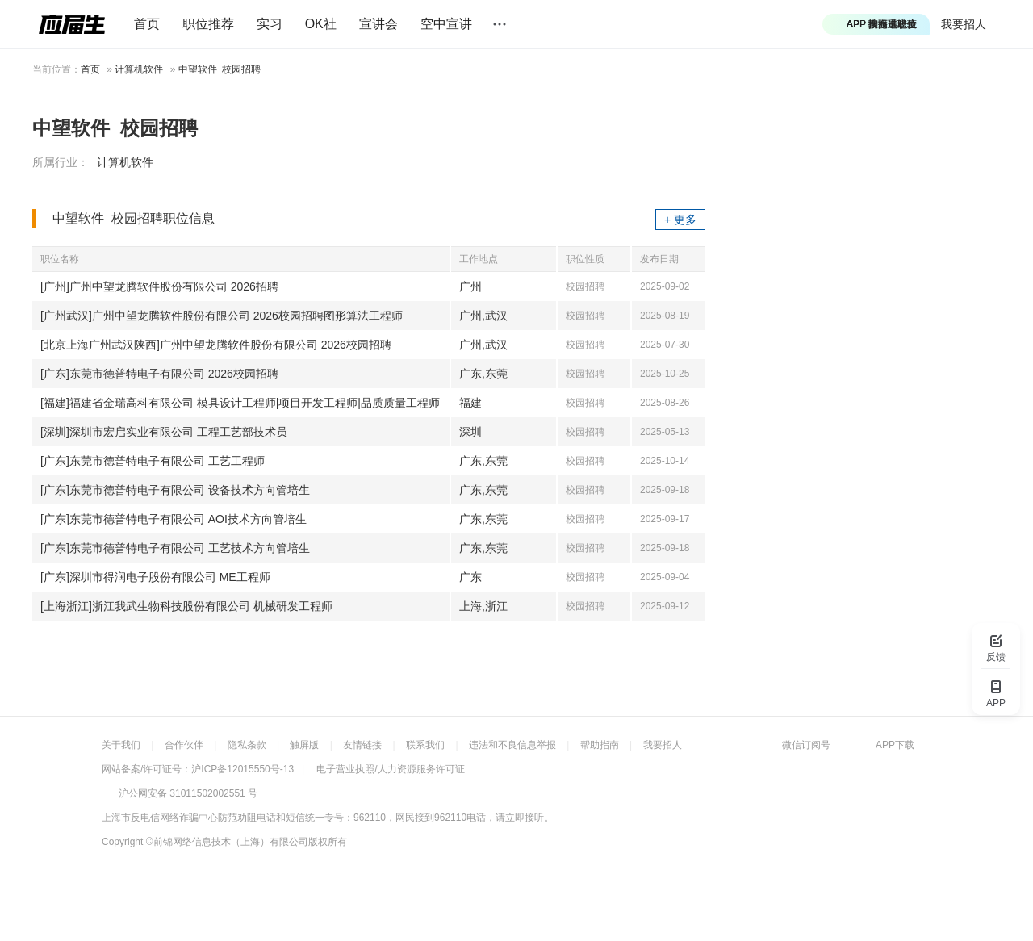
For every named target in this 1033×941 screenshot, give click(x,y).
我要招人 (963, 24)
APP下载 (895, 745)
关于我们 (121, 745)
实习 (269, 24)
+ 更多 (680, 219)
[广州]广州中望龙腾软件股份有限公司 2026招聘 (159, 286)
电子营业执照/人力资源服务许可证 (390, 769)
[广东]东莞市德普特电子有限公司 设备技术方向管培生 (175, 489)
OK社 (321, 24)
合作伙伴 (184, 745)
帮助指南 (599, 745)
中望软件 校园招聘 (219, 69)
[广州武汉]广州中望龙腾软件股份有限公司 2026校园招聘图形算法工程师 (221, 315)
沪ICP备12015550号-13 (242, 769)
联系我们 (425, 745)
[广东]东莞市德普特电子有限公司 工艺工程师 (152, 460)
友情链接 (362, 745)
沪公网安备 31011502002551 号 (188, 793)
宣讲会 (378, 24)
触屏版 (304, 745)
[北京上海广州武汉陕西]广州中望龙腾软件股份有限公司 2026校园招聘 (215, 344)
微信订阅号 (806, 745)
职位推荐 (208, 24)
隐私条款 (247, 745)
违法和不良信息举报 (512, 745)
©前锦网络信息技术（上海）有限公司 (227, 841)
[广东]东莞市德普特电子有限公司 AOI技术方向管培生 (173, 518)
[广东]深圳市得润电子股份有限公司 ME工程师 (155, 577)
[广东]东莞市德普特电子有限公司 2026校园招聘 (159, 373)
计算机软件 (139, 69)
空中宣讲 (446, 24)
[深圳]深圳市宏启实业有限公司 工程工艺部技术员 (163, 431)
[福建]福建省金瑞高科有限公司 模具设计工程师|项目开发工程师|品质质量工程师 (240, 402)
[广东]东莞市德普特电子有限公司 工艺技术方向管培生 (175, 548)
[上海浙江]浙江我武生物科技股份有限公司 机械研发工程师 (186, 606)
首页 (147, 24)
